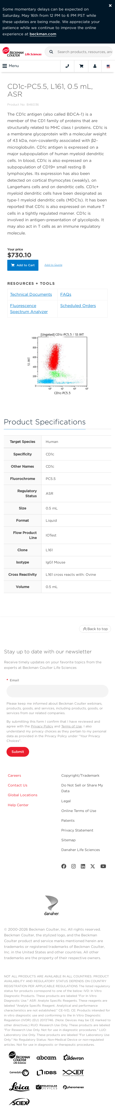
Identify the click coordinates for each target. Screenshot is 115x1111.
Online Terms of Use (78, 811)
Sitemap (68, 840)
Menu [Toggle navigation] (11, 66)
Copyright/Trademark (80, 775)
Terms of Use (71, 726)
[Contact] (67, 66)
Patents (68, 820)
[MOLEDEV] (46, 1088)
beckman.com (43, 34)
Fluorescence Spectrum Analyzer (29, 308)
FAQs (65, 294)
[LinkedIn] (83, 867)
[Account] (94, 66)
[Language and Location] (108, 66)
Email (13, 680)
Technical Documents (31, 294)
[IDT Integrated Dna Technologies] (74, 1074)
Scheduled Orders (78, 305)
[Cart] (81, 66)
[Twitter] (92, 867)
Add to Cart (23, 265)
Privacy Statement (77, 830)
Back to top (95, 628)
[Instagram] (73, 867)
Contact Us (17, 785)
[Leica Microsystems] (19, 1088)
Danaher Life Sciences (80, 850)
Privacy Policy (42, 726)
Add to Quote (53, 264)
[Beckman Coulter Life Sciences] (22, 52)
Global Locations (22, 795)
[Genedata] (19, 1074)
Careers (14, 775)
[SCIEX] (19, 1102)
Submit (18, 752)
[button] (51, 51)
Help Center (18, 805)
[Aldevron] (74, 1058)
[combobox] (78, 52)
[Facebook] (63, 867)
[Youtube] (103, 867)
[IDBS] (46, 1074)
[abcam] (46, 1058)
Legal (66, 801)
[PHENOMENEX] (74, 1088)
